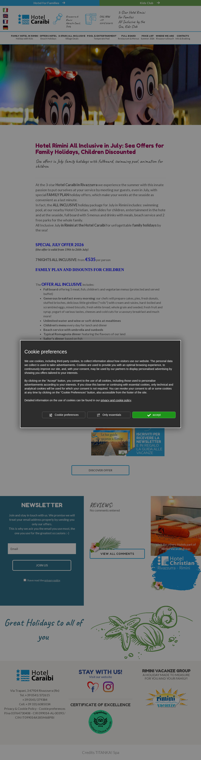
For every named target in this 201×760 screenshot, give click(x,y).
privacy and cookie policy (116, 400)
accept (154, 415)
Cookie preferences (64, 415)
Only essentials (109, 415)
